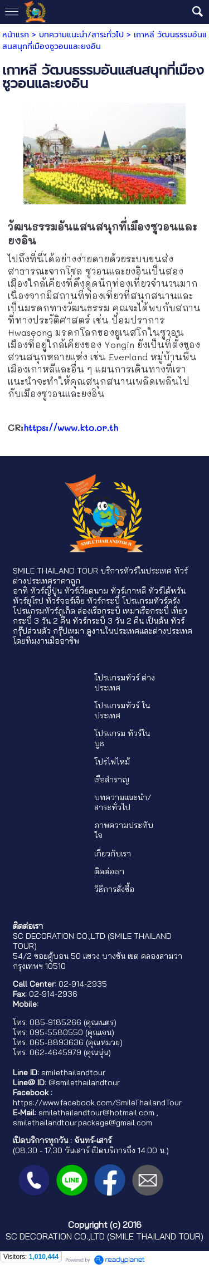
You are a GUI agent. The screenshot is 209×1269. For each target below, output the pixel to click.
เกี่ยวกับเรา (112, 854)
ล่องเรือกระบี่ (98, 611)
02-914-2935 (83, 984)
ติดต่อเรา (109, 871)
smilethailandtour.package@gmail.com (82, 1123)
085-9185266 (55, 1022)
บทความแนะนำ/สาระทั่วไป (81, 35)
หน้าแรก (15, 35)
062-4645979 (55, 1052)
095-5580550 (56, 1032)
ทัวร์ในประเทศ (147, 571)
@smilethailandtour (84, 1082)
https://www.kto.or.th (70, 427)
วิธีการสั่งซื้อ (114, 889)
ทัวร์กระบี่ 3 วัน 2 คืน (108, 621)
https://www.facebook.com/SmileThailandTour (97, 1102)
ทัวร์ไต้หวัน (167, 591)
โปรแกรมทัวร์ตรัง (151, 601)
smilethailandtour (73, 1072)
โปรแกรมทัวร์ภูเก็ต (44, 611)
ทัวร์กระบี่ (103, 601)
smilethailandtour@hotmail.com (96, 1113)
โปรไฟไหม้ (112, 762)
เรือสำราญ (111, 780)
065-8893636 (57, 1042)
